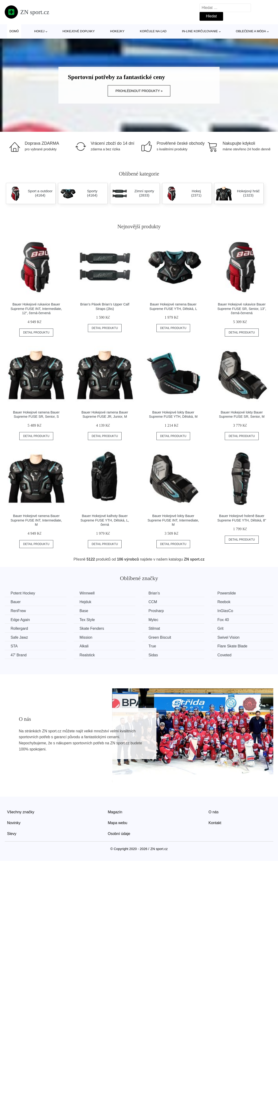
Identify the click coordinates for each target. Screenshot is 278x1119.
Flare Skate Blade (232, 646)
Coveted (224, 655)
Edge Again (20, 620)
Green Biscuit (159, 637)
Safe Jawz (19, 637)
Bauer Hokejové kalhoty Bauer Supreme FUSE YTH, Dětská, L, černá (105, 520)
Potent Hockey (23, 593)
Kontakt (214, 823)
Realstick (87, 655)
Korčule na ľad (153, 31)
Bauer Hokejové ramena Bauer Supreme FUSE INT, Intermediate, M (36, 520)
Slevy (11, 834)
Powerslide (226, 593)
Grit (220, 628)
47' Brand (19, 655)
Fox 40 (223, 620)
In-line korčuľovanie (200, 31)
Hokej (39, 31)
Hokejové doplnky (78, 31)
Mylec (153, 620)
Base (84, 611)
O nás (213, 812)
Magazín (115, 812)
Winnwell (87, 593)
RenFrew (18, 611)
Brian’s (154, 593)
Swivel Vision (228, 637)
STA (14, 646)
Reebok (223, 602)
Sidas (153, 655)
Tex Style (87, 620)
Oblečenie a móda (251, 31)
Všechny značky (20, 812)
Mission (86, 637)
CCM (152, 602)
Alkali (84, 646)
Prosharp (156, 611)
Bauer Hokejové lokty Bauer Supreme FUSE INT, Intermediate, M (173, 520)
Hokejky (117, 31)
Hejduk (85, 602)
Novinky (13, 823)
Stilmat (154, 628)
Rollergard (19, 628)
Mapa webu (117, 823)
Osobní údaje (119, 834)
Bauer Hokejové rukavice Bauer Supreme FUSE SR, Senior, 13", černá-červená (241, 308)
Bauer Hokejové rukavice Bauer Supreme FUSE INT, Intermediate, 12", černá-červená (36, 308)
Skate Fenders (92, 628)
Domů (14, 31)
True (152, 646)
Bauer (16, 602)
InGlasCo (225, 611)
